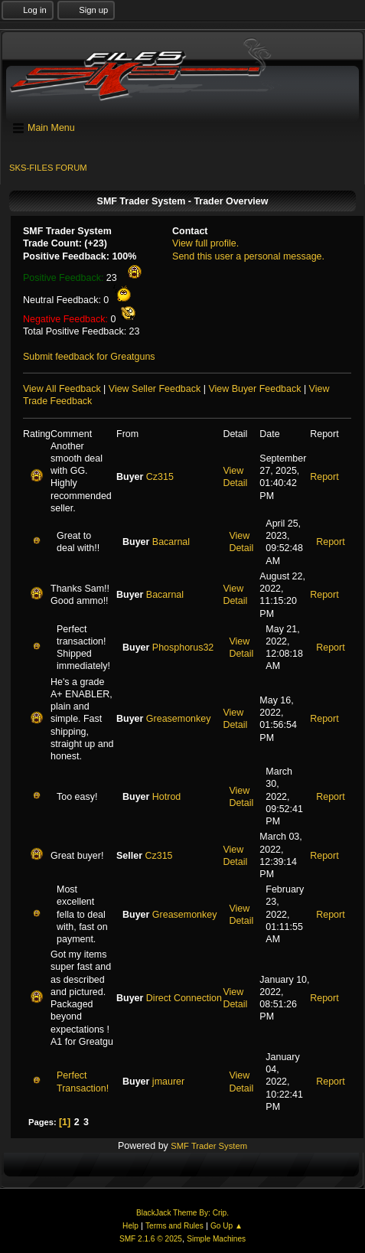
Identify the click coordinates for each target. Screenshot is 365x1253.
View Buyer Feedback (254, 388)
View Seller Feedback (154, 388)
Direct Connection (184, 998)
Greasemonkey (178, 718)
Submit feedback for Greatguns (89, 356)
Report (324, 477)
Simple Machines (216, 1239)
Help (130, 1226)
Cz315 (160, 477)
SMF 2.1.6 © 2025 (150, 1239)
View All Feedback (62, 388)
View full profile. (205, 243)
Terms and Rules (174, 1226)
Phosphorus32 (182, 647)
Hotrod (166, 796)
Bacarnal (171, 542)
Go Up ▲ (226, 1226)
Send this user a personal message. (248, 256)
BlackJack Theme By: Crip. (182, 1213)
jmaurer (168, 1081)
